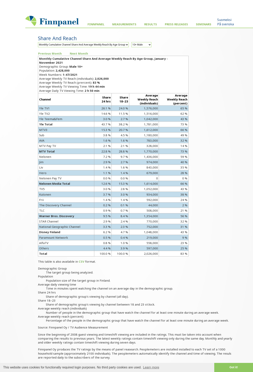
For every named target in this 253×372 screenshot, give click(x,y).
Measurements (124, 24)
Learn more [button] (151, 367)
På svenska (225, 24)
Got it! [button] (233, 367)
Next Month (79, 53)
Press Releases (176, 24)
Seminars (203, 24)
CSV (81, 261)
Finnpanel (96, 24)
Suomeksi (224, 20)
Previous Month (50, 53)
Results (150, 24)
